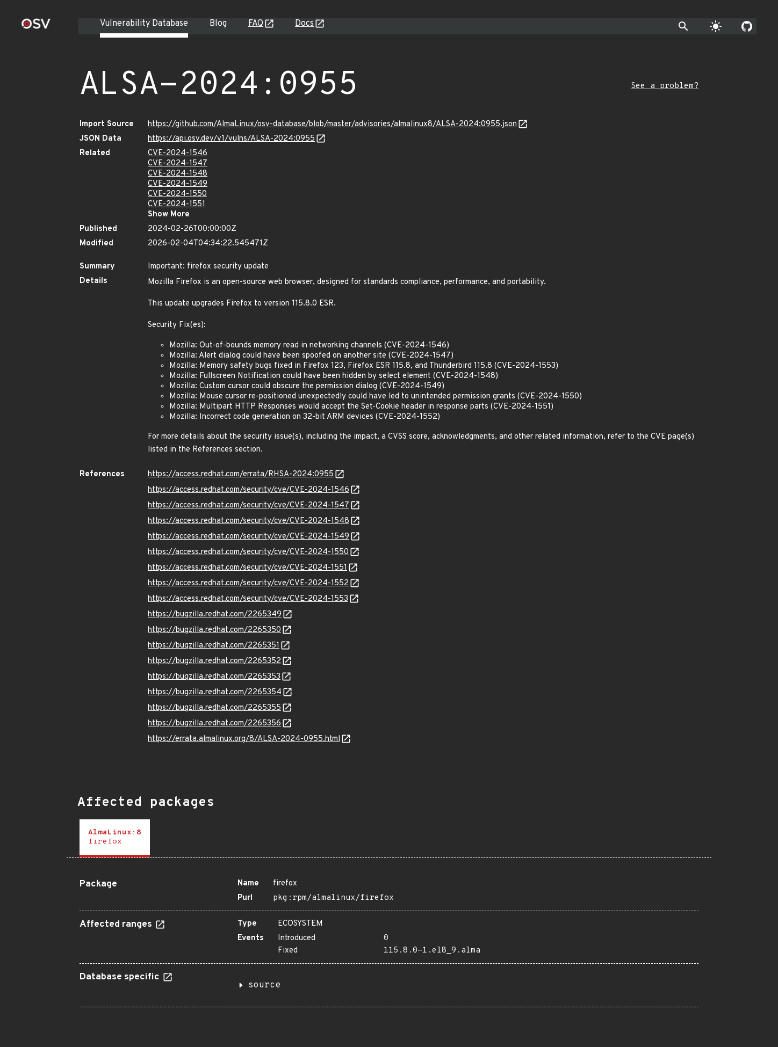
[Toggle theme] (715, 26)
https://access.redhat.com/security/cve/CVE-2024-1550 (248, 552)
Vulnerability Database (144, 23)
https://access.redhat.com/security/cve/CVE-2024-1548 (248, 521)
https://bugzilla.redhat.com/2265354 (215, 692)
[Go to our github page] (746, 26)
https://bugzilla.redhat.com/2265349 (215, 614)
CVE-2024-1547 (177, 163)
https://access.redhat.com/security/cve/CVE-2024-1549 (248, 537)
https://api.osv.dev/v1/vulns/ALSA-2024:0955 (231, 139)
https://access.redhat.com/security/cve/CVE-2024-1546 (248, 490)
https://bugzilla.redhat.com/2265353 (214, 677)
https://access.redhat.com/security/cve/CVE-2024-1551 (247, 568)
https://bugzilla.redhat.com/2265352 (214, 661)
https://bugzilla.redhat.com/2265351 (213, 646)
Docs (304, 23)
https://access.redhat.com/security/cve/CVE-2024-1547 (248, 505)
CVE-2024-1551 (176, 204)
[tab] (115, 838)
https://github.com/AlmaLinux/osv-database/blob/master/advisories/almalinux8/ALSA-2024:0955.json (332, 124)
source (264, 985)
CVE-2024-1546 (177, 153)
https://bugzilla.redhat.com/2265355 (214, 708)
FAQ (255, 23)
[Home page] (36, 27)
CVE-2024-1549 (177, 184)
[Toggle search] (683, 26)
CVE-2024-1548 (177, 174)
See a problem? (664, 86)
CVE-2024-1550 (177, 194)
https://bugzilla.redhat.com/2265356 (214, 723)
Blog (218, 23)
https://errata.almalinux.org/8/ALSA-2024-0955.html (244, 739)
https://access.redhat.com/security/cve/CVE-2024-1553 (248, 599)
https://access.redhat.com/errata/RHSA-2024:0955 (241, 474)
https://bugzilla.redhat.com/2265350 (214, 630)
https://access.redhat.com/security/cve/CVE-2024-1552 (248, 583)
